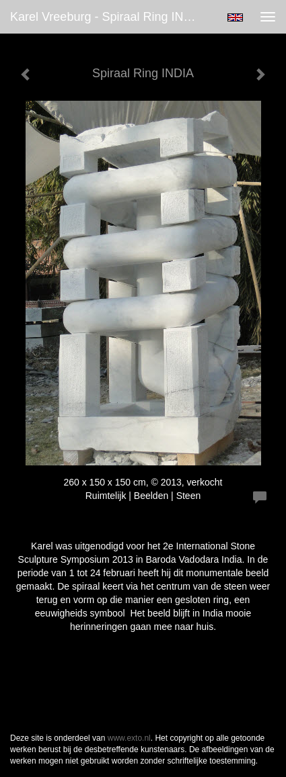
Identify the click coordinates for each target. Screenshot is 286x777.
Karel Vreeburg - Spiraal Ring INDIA (106, 17)
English (235, 17)
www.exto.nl (129, 738)
